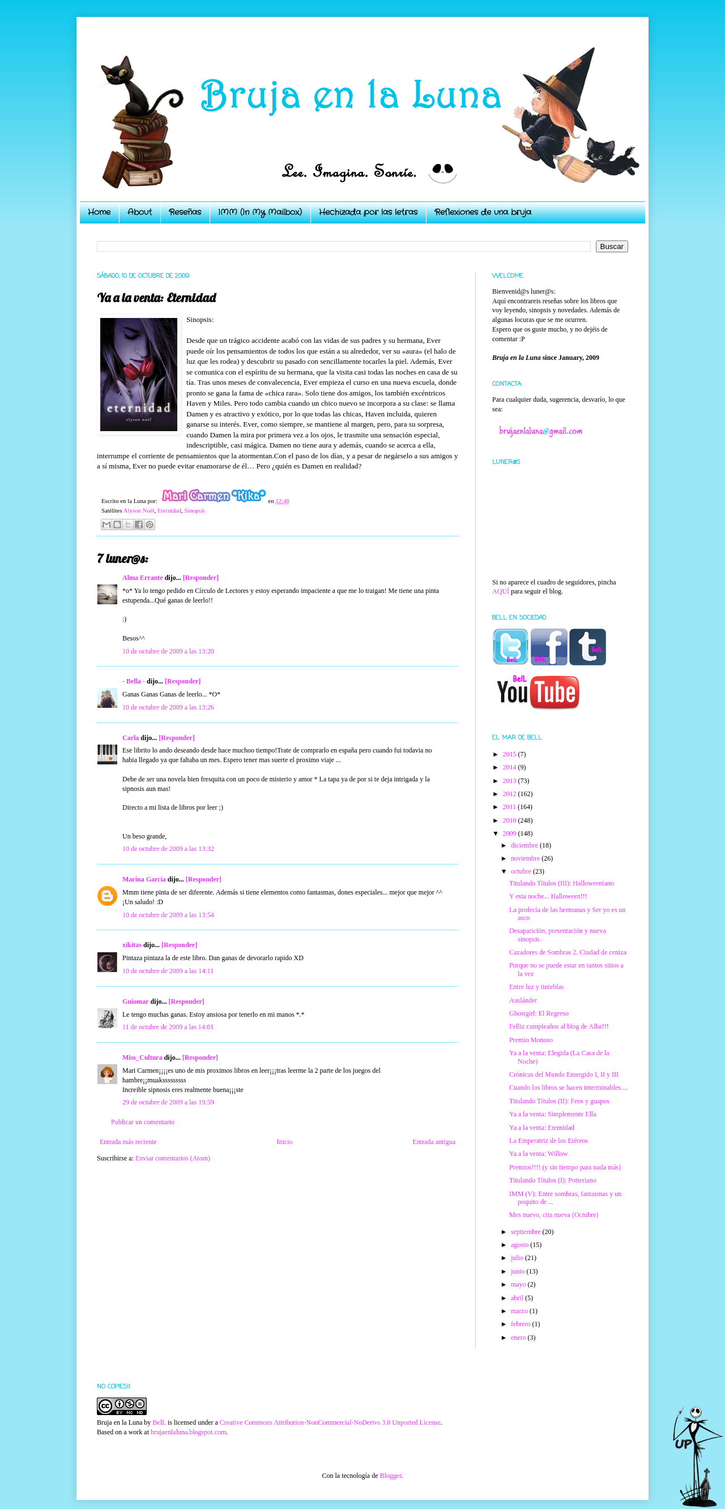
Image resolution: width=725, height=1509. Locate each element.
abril (518, 1298)
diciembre (525, 845)
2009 (510, 833)
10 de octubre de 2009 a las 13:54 (168, 915)
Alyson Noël (139, 510)
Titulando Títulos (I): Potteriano (552, 1180)
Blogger (390, 1476)
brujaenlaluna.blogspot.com (188, 1432)
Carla (130, 738)
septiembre (527, 1232)
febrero (521, 1324)
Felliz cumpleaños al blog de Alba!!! (559, 1026)
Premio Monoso (531, 1040)
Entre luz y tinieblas (536, 987)
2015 (510, 754)
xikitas (132, 945)
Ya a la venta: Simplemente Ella (552, 1114)
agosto (520, 1245)
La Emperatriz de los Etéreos (548, 1141)
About (139, 212)
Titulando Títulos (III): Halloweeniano (561, 883)
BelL (159, 1422)
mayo (519, 1284)
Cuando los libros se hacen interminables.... (568, 1087)
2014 (510, 767)
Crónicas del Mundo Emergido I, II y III (564, 1074)
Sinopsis (194, 510)
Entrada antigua (433, 1142)
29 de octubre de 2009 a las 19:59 (168, 1102)
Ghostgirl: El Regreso (539, 1013)
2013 (510, 781)
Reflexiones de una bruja (482, 212)
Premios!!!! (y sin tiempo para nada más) (565, 1167)
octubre (522, 871)
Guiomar (135, 1001)
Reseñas (185, 212)
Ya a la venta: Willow (538, 1154)
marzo (520, 1311)
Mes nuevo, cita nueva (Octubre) (554, 1215)
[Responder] (201, 578)
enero (519, 1338)
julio (518, 1258)
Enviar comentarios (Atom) (172, 1158)
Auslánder (523, 1000)
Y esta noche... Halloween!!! (548, 896)
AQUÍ (500, 591)
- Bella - (133, 681)
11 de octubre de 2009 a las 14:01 (168, 1027)
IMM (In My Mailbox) (260, 212)
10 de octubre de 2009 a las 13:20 (168, 651)
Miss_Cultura (142, 1057)
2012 (510, 794)
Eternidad (169, 510)
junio (519, 1271)
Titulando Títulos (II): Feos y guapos (559, 1101)
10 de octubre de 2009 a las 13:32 (168, 849)
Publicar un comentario (142, 1122)
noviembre (526, 858)
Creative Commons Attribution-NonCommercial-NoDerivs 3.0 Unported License (330, 1422)
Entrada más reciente (128, 1142)
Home (99, 212)
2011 (510, 807)
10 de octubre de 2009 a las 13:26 (168, 707)
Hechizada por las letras (368, 212)
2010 (510, 820)
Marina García (144, 879)
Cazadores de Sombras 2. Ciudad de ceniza (567, 952)
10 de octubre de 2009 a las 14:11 (168, 971)
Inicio (284, 1142)
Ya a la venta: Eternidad (541, 1128)
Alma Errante (142, 578)
